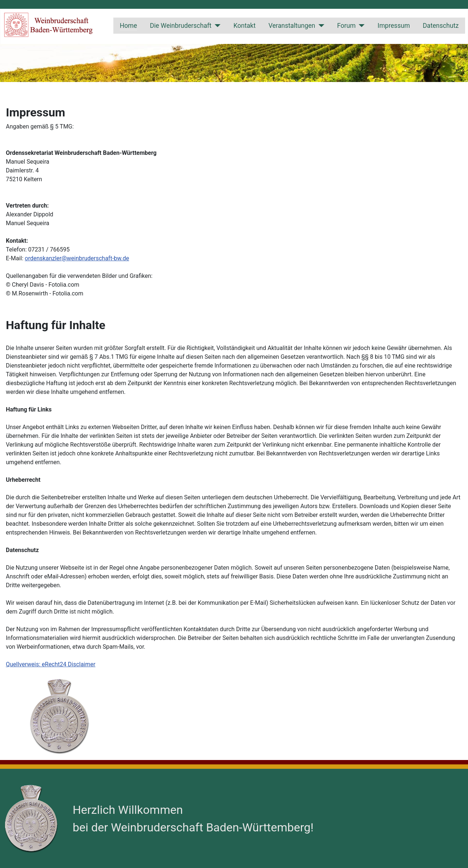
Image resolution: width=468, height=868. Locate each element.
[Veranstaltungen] (319, 25)
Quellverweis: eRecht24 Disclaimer (50, 664)
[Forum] (360, 25)
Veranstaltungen (291, 25)
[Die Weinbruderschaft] (215, 25)
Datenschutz (440, 25)
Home (128, 25)
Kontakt (244, 25)
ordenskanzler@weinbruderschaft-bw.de (77, 258)
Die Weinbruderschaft (180, 25)
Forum (346, 25)
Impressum (394, 25)
